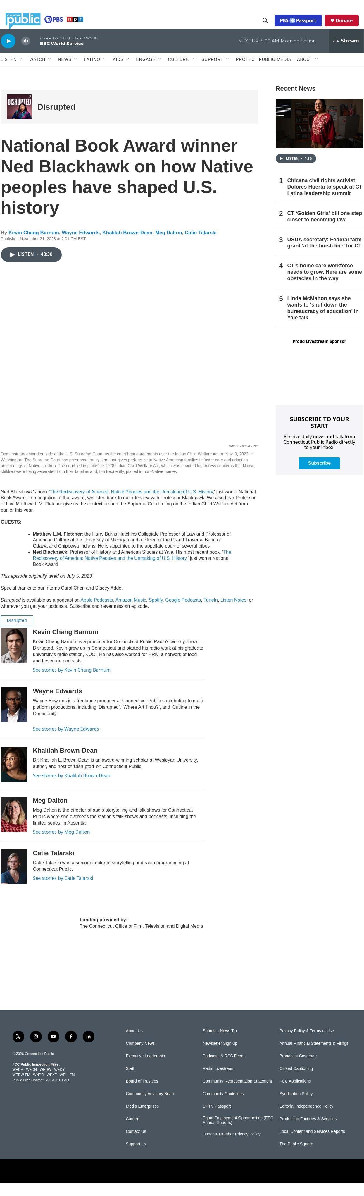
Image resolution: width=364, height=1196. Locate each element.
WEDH (18, 1083)
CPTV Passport (217, 1119)
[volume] (26, 54)
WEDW (45, 1083)
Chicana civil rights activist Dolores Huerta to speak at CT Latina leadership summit (325, 200)
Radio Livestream (218, 1082)
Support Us (136, 1157)
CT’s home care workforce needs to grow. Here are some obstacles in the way (324, 285)
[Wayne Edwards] (14, 718)
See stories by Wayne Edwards (66, 742)
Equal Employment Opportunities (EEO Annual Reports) (238, 1133)
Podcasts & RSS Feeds (224, 1069)
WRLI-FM (67, 1088)
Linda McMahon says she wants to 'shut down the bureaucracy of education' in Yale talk (323, 321)
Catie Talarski (201, 246)
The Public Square (296, 1157)
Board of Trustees (142, 1094)
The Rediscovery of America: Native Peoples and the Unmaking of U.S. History (131, 505)
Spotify (156, 613)
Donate (348, 27)
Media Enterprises (142, 1119)
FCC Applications (295, 1094)
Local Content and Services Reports (312, 1144)
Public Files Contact (28, 1093)
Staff (130, 1082)
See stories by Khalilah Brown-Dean (72, 788)
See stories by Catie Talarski (63, 891)
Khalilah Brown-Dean (127, 246)
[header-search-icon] (269, 27)
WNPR (38, 1088)
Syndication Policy (296, 1107)
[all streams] (346, 54)
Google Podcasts (183, 613)
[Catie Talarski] (14, 880)
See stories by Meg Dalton (61, 845)
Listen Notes (233, 613)
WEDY (59, 1083)
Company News (140, 1056)
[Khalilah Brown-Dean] (14, 777)
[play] (8, 54)
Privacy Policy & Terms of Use (307, 1044)
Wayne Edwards (81, 246)
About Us (134, 1044)
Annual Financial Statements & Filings (314, 1056)
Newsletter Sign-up (220, 1056)
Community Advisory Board (150, 1107)
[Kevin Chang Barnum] (14, 659)
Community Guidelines (223, 1107)
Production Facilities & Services (308, 1132)
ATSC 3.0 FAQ (57, 1093)
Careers (133, 1132)
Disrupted (56, 120)
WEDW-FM (21, 1088)
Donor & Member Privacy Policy (232, 1147)
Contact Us (136, 1144)
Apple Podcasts (97, 613)
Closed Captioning (296, 1082)
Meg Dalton (168, 246)
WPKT (52, 1088)
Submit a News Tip (220, 1044)
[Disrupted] (19, 120)
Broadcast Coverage (298, 1069)
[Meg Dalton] (14, 827)
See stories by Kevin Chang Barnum (72, 683)
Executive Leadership (145, 1069)
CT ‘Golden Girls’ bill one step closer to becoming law (324, 229)
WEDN (31, 1083)
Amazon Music (130, 613)
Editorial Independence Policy (306, 1119)
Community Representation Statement (237, 1094)
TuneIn (210, 613)
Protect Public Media (263, 72)
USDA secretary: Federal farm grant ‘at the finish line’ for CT (324, 256)
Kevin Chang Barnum (33, 246)
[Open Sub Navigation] (21, 72)
